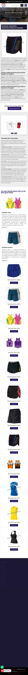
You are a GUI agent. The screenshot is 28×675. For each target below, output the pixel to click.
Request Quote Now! (14, 108)
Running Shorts (7, 247)
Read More (5, 227)
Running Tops (6, 212)
